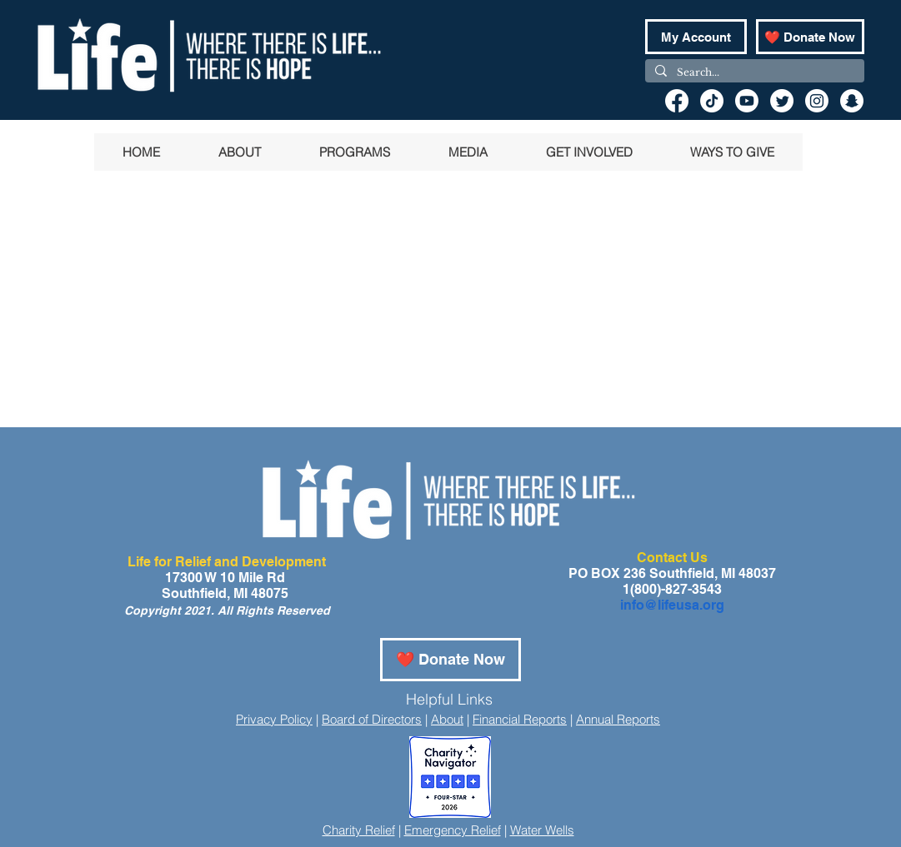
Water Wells (542, 830)
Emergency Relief (452, 830)
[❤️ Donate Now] (810, 36)
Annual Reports (618, 719)
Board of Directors (372, 719)
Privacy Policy (274, 719)
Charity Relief (359, 830)
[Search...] (753, 73)
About (447, 719)
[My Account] (696, 36)
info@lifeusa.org (672, 605)
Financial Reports (520, 719)
